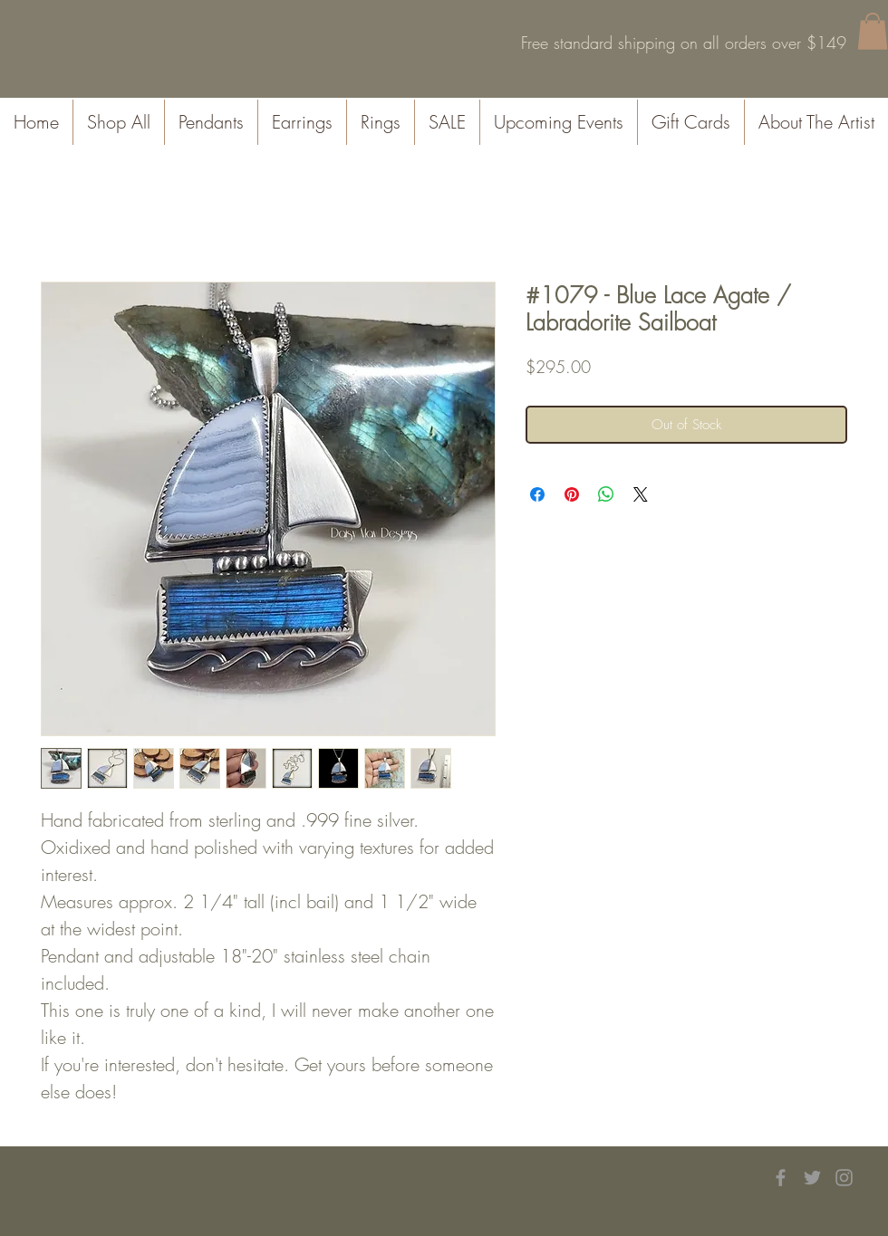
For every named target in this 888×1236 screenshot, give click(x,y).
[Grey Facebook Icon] (780, 1177)
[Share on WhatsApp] (606, 494)
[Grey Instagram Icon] (844, 1177)
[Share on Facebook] (537, 494)
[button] (872, 31)
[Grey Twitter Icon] (812, 1177)
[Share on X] (641, 494)
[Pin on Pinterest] (572, 494)
